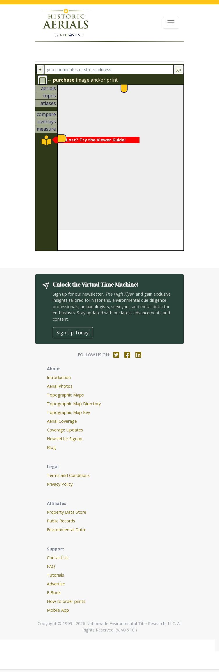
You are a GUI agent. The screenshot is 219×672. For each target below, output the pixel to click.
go (178, 69)
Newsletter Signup (64, 438)
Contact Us (57, 557)
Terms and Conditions (68, 475)
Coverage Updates (65, 430)
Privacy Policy (60, 484)
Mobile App (58, 610)
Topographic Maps (65, 395)
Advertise (56, 584)
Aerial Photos (60, 386)
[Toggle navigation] (171, 23)
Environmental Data (66, 529)
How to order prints (66, 601)
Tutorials (55, 575)
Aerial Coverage (62, 421)
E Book (54, 592)
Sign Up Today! (72, 332)
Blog (51, 447)
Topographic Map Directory (74, 403)
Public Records (61, 521)
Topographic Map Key (68, 412)
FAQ (51, 566)
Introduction (59, 377)
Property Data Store (66, 512)
